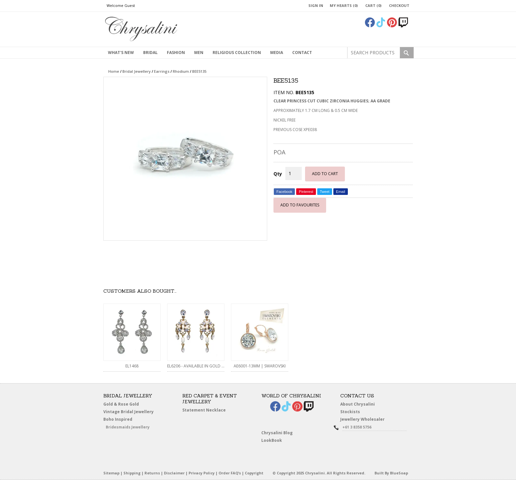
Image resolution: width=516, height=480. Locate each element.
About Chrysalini (357, 404)
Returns (152, 472)
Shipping (132, 472)
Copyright (254, 472)
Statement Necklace (204, 410)
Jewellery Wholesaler (366, 420)
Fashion (176, 52)
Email (340, 192)
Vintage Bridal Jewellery (130, 411)
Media (276, 52)
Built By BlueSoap (391, 472)
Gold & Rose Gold (121, 404)
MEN (198, 52)
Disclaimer (174, 472)
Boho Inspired (126, 420)
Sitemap (111, 472)
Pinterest (306, 192)
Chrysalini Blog (277, 433)
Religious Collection (237, 52)
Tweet (324, 192)
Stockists (352, 411)
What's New (121, 52)
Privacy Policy (202, 472)
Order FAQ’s (230, 472)
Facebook (284, 192)
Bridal (150, 52)
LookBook (274, 440)
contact (302, 52)
